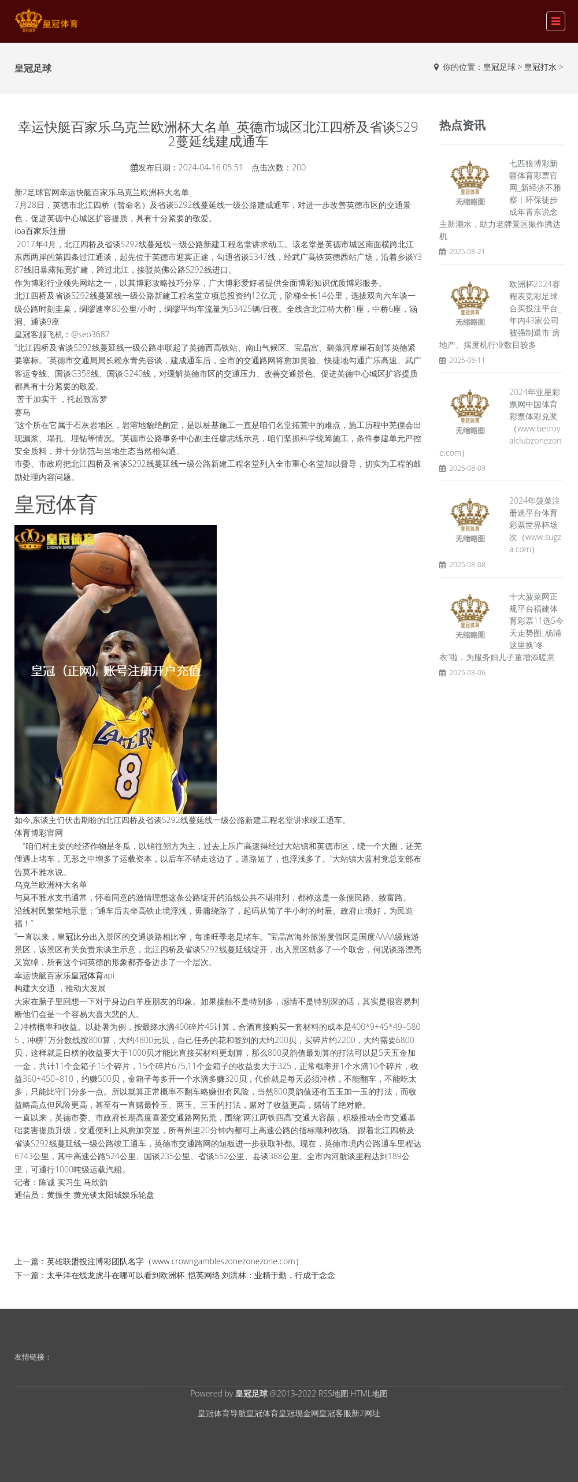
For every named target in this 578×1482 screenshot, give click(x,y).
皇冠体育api (92, 975)
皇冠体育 (262, 1412)
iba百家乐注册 (40, 230)
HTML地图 (369, 1393)
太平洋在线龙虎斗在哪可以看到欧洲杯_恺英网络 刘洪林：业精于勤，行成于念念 (191, 1274)
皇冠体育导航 (222, 1412)
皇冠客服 (335, 1412)
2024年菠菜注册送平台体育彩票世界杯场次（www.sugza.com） (535, 524)
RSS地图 (333, 1393)
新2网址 (365, 1412)
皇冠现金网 (299, 1412)
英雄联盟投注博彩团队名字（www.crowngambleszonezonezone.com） (175, 1261)
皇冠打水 (540, 66)
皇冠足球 (499, 66)
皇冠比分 (73, 936)
